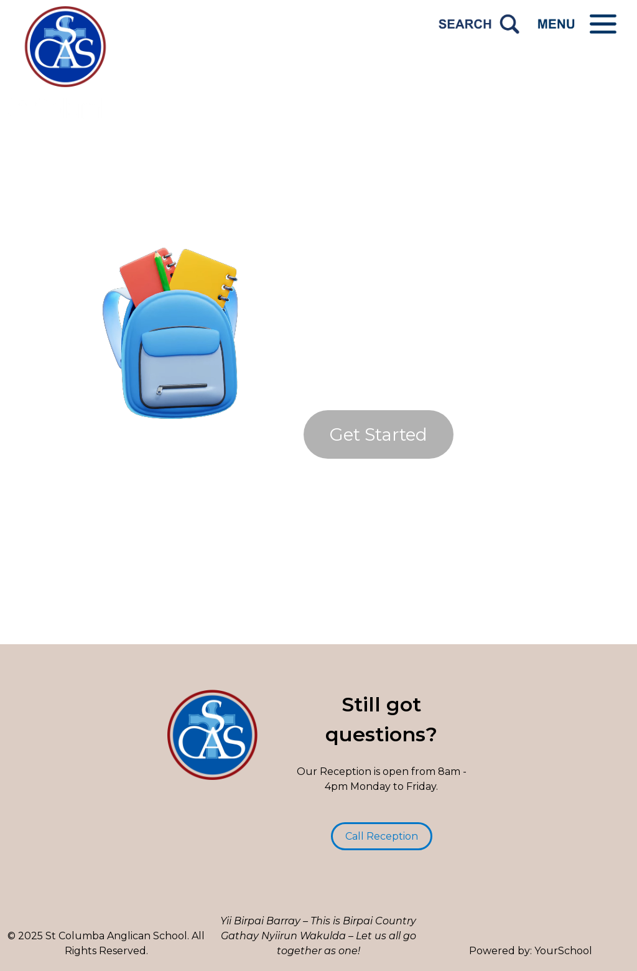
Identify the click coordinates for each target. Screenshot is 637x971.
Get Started (378, 434)
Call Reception (381, 836)
